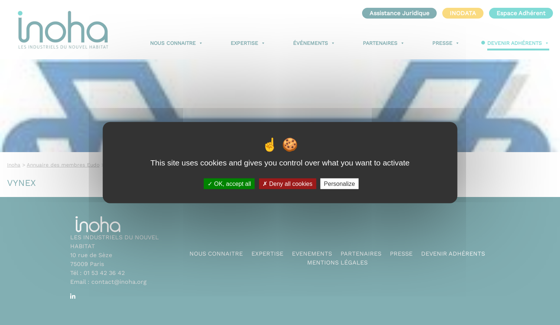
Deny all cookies (287, 183)
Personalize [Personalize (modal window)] (339, 183)
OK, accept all (229, 183)
